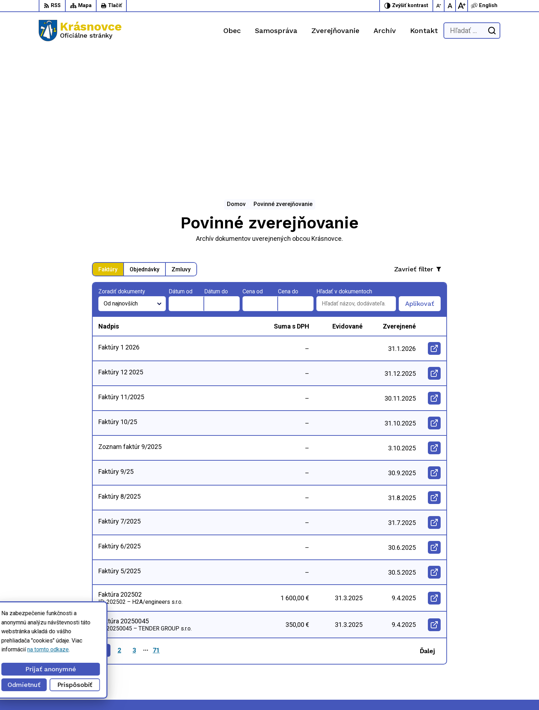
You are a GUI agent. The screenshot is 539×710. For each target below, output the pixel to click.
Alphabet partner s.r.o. (105, 691)
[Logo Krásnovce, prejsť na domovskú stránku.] (80, 30)
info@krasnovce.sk (377, 665)
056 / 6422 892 (373, 657)
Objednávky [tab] (144, 136)
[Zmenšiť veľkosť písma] (439, 5)
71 (156, 517)
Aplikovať (423, 173)
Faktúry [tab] (108, 136)
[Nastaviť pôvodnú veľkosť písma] (450, 5)
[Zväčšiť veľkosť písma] (461, 5)
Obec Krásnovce (199, 691)
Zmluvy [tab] (181, 136)
